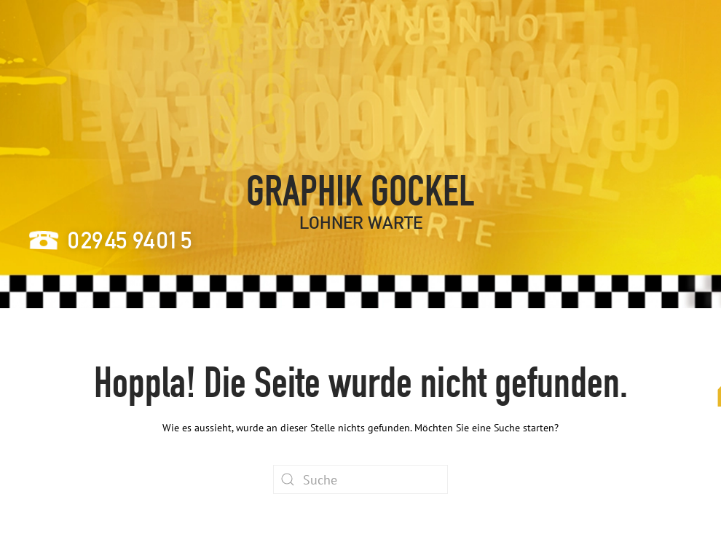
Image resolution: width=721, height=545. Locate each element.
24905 (130, 240)
